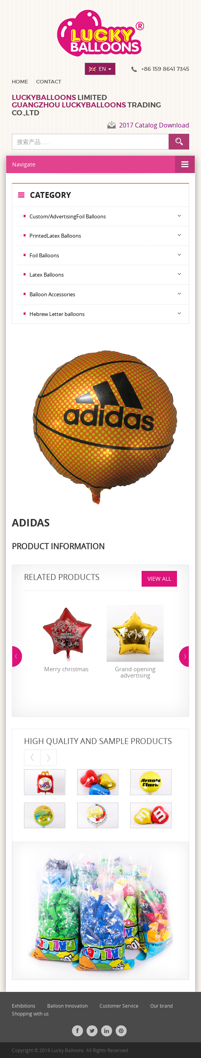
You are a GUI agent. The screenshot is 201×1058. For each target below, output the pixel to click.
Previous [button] (17, 656)
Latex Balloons (47, 274)
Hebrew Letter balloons (57, 314)
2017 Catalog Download (154, 125)
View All (159, 578)
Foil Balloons (44, 255)
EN (105, 68)
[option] (66, 640)
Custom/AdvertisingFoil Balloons (68, 216)
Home (20, 81)
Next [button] (184, 656)
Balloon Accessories (52, 294)
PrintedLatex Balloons (55, 235)
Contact (48, 81)
